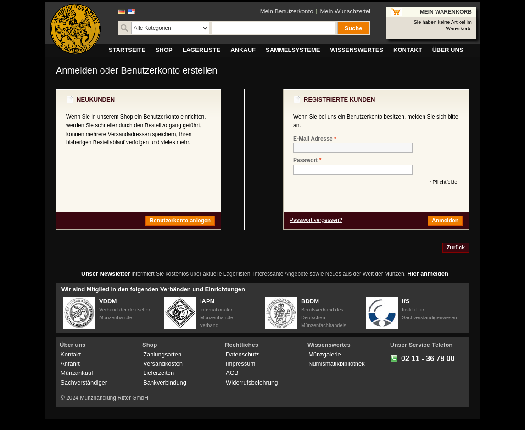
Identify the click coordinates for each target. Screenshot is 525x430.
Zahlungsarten (162, 354)
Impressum (240, 363)
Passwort (305, 160)
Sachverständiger (84, 382)
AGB (232, 372)
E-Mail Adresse (313, 139)
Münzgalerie (324, 354)
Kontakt (71, 354)
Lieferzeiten (158, 372)
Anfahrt (70, 363)
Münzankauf (77, 372)
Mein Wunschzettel (345, 11)
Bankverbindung (164, 382)
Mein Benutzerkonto (286, 11)
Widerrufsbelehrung (252, 382)
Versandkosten (163, 363)
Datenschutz (242, 354)
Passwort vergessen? (316, 220)
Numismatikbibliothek (336, 363)
